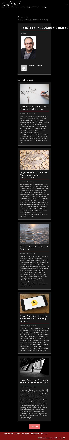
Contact (44, 434)
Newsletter (35, 434)
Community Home (24, 17)
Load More (34, 426)
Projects (25, 434)
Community (8, 434)
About (17, 434)
